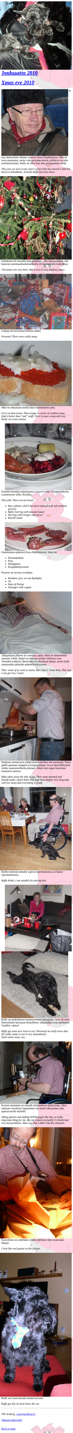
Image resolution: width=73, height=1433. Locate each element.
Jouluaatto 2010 (19, 73)
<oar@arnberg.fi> (26, 1414)
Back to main (8, 1428)
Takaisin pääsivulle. (12, 1420)
